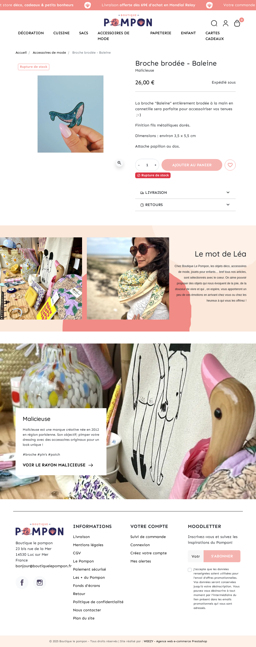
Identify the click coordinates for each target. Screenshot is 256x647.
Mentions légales (88, 545)
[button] (214, 23)
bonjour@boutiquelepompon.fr (44, 566)
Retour (79, 593)
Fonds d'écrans (86, 585)
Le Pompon (83, 561)
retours (151, 204)
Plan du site (84, 618)
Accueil (21, 53)
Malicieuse (36, 418)
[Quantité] (147, 165)
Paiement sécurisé (89, 569)
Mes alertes (140, 561)
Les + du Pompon (89, 577)
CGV (77, 553)
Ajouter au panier (191, 165)
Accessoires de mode (49, 53)
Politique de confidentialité (98, 602)
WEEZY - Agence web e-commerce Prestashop (175, 641)
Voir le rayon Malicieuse (54, 465)
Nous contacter (87, 610)
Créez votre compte (148, 553)
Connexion (140, 545)
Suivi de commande (148, 536)
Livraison (153, 192)
